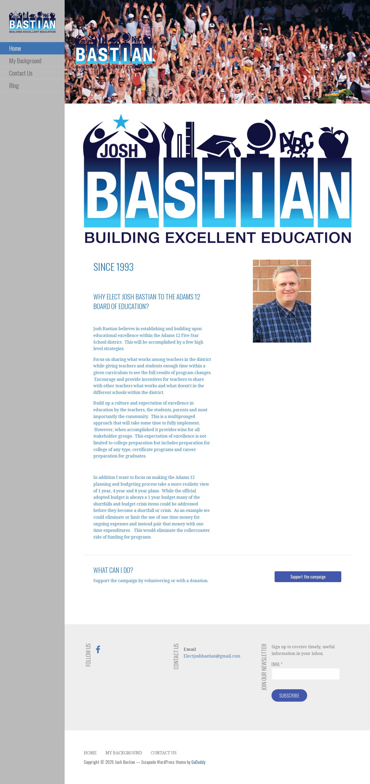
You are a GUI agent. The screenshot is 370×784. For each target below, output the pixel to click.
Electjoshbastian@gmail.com (212, 656)
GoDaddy (198, 762)
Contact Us (21, 72)
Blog (14, 85)
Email (276, 664)
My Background (25, 60)
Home (15, 48)
